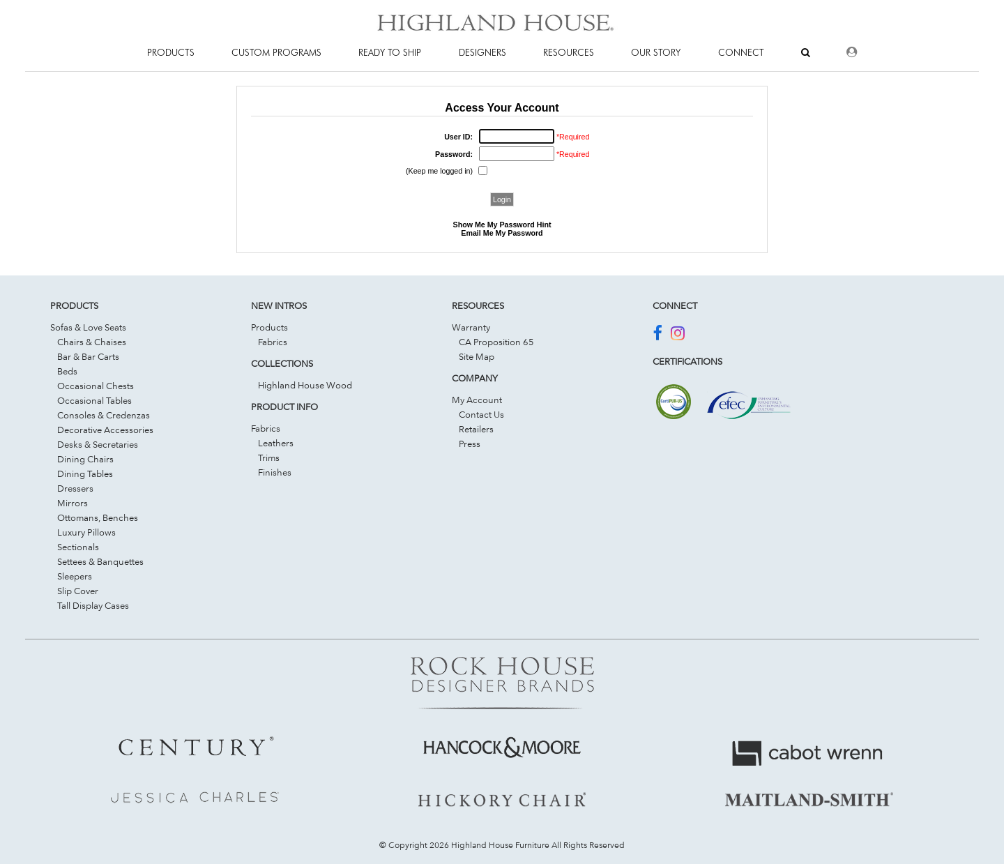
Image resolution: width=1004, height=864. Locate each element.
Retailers (476, 428)
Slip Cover (77, 590)
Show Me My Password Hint (502, 224)
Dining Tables (85, 473)
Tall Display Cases (93, 605)
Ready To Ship (389, 52)
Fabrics (272, 341)
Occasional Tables (94, 400)
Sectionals (78, 546)
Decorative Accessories (105, 429)
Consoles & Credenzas (103, 414)
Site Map (476, 356)
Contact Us (481, 414)
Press (469, 443)
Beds (67, 371)
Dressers (75, 488)
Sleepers (74, 576)
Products (269, 327)
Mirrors (72, 502)
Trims (269, 457)
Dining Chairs (85, 458)
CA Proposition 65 (496, 341)
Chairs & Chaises (91, 341)
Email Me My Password (501, 233)
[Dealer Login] (851, 52)
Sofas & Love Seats (88, 327)
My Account (477, 399)
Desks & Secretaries (97, 444)
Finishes (274, 472)
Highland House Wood (305, 385)
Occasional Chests (95, 385)
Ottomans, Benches (97, 517)
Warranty (471, 327)
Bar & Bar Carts (88, 356)
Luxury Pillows (86, 532)
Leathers (276, 442)
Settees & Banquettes (100, 561)
